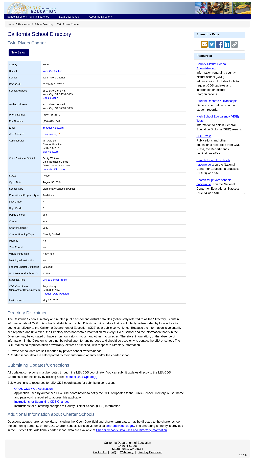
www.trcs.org (50, 134)
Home (11, 24)
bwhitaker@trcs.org (54, 169)
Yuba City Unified (52, 71)
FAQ (113, 452)
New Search (19, 52)
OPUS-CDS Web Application (33, 388)
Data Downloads (69, 16)
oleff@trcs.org (51, 151)
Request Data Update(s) (56, 293)
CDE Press (203, 136)
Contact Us (99, 452)
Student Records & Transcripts (216, 101)
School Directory (43, 24)
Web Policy (127, 452)
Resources (24, 24)
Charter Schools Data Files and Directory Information (131, 430)
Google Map (50, 97)
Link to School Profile (55, 279)
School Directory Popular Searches (29, 16)
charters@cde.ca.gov (120, 425)
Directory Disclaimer (150, 452)
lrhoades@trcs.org (53, 127)
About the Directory (101, 16)
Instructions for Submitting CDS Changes (41, 401)
